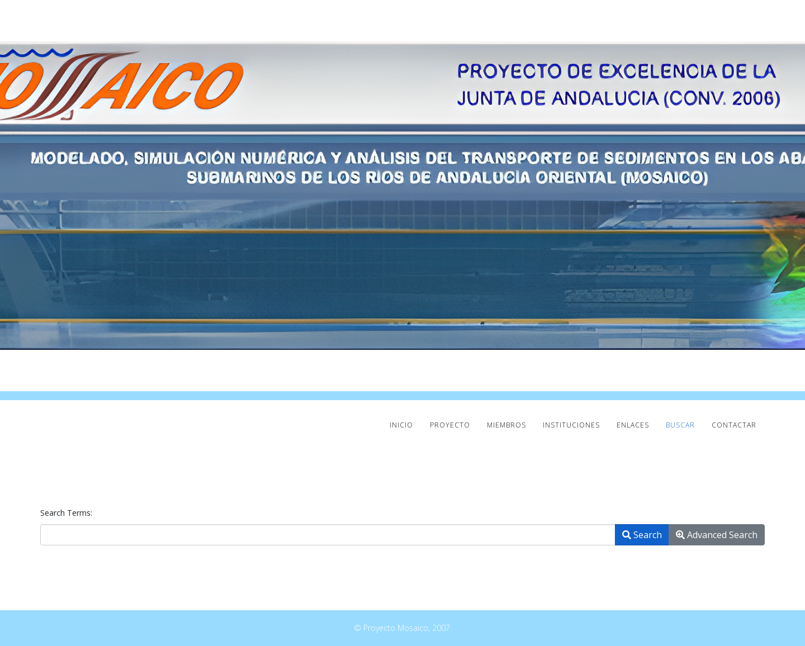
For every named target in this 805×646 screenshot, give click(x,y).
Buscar (680, 425)
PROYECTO (450, 425)
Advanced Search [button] (716, 535)
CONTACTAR (734, 425)
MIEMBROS (506, 425)
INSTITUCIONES (571, 425)
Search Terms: (66, 512)
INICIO (401, 425)
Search (642, 535)
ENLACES (633, 425)
